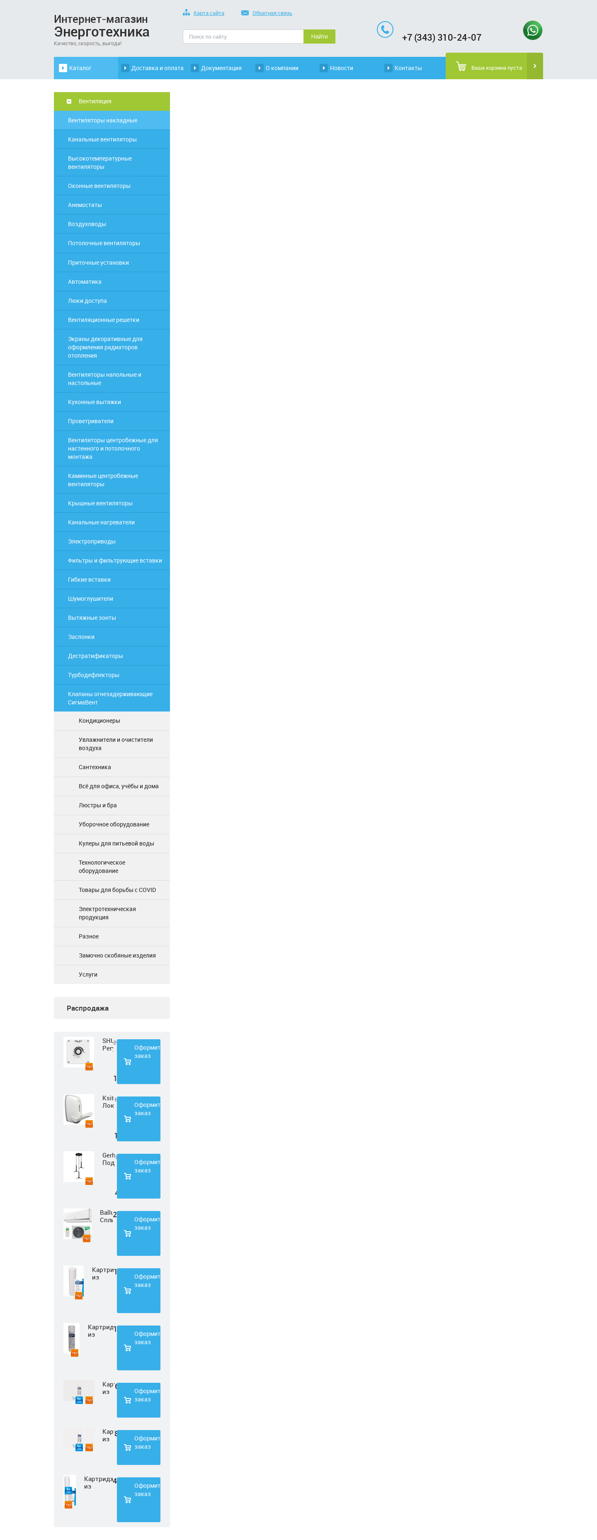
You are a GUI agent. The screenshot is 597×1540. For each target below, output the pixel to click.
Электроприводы (92, 541)
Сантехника (95, 767)
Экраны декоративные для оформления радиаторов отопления (105, 347)
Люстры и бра (98, 805)
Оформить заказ (147, 1051)
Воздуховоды (87, 224)
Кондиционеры (99, 720)
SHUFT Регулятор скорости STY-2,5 (107, 1044)
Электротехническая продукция (107, 913)
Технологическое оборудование (102, 866)
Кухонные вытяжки (94, 402)
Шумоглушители (90, 598)
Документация (221, 68)
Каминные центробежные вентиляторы (103, 480)
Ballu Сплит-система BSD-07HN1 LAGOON (106, 1216)
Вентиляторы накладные (102, 120)
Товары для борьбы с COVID (117, 890)
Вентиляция (95, 101)
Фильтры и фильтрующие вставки (115, 560)
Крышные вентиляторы (100, 503)
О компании (282, 68)
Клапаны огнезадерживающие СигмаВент (110, 698)
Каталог (80, 68)
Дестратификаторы (95, 656)
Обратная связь (266, 13)
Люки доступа (87, 301)
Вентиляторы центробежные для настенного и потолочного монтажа (113, 448)
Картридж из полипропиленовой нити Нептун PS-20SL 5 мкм (98, 1482)
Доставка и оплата (157, 68)
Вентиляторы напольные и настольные (104, 378)
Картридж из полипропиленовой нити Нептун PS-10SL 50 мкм (100, 1330)
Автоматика (85, 281)
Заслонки (81, 637)
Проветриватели (91, 421)
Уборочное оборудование (114, 824)
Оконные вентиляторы (99, 186)
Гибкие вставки (89, 579)
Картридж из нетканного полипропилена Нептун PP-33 (108, 1387)
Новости (341, 68)
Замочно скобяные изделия (117, 955)
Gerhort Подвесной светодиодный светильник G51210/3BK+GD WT (108, 1158)
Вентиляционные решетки (103, 320)
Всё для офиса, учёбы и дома (119, 786)
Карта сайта (203, 13)
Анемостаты (85, 205)
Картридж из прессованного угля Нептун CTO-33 (108, 1435)
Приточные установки (98, 262)
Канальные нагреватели (101, 522)
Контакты (408, 68)
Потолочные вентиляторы (104, 243)
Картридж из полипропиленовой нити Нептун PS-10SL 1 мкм (103, 1273)
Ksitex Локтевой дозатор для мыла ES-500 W (108, 1101)
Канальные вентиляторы (102, 139)
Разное (89, 936)
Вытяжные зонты (92, 617)
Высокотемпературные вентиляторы (100, 162)
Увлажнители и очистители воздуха (116, 744)
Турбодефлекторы (93, 675)
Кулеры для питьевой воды (116, 843)
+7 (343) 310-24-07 (441, 37)
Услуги (88, 974)
